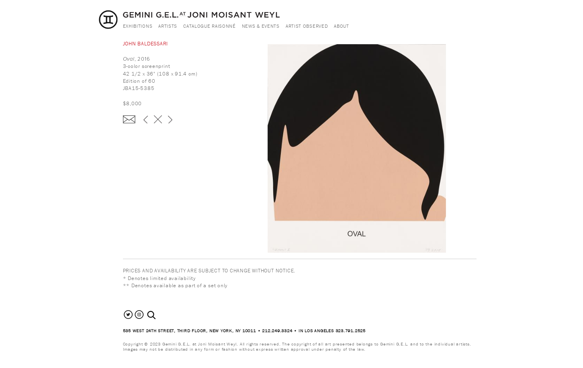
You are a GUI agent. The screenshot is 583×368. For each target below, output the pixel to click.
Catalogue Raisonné (209, 26)
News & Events (261, 26)
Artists (167, 26)
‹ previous (145, 119)
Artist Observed (307, 26)
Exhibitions (138, 26)
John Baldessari (145, 43)
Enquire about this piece (129, 119)
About (341, 26)
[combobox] (160, 315)
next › (170, 119)
